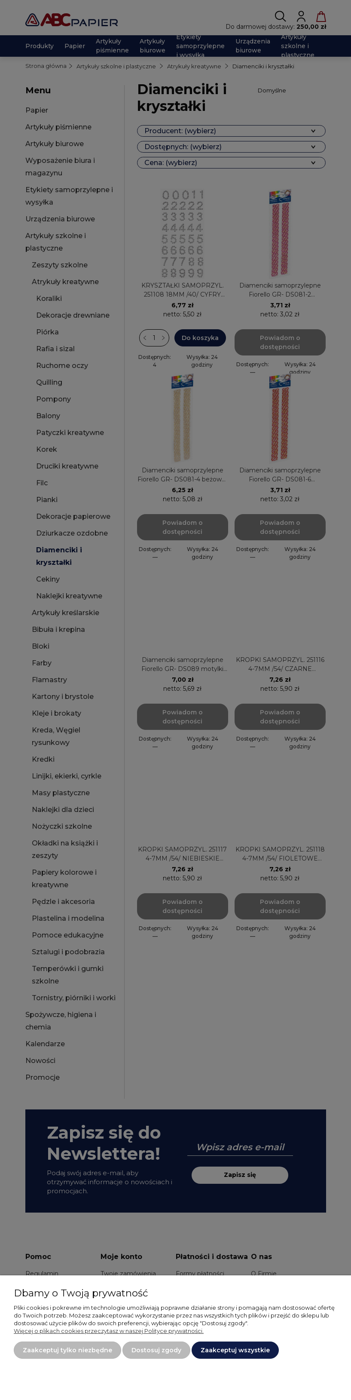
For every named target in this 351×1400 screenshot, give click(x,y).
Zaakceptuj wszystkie (235, 1350)
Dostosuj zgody (156, 1350)
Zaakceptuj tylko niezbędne (67, 1350)
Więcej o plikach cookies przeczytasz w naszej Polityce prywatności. (109, 1330)
